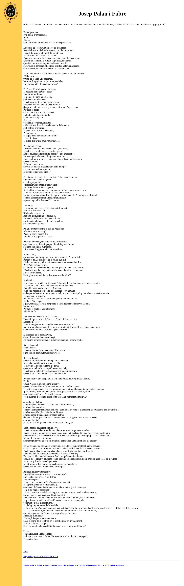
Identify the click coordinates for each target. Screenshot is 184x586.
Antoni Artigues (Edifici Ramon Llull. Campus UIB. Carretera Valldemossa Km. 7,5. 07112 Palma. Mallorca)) (80, 565)
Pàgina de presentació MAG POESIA (40, 556)
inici (25, 551)
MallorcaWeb (28, 565)
